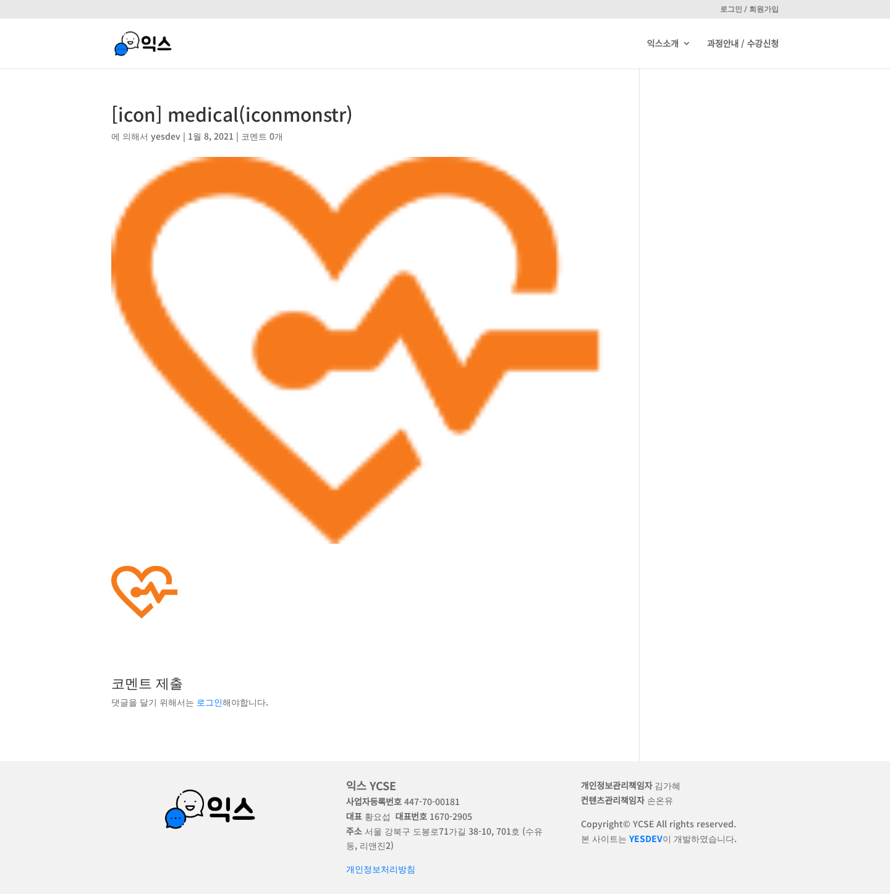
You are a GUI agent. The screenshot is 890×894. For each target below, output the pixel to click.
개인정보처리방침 (380, 868)
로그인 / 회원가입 (749, 9)
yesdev (165, 136)
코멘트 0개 (262, 136)
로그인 (209, 702)
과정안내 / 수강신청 (743, 45)
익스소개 (662, 45)
